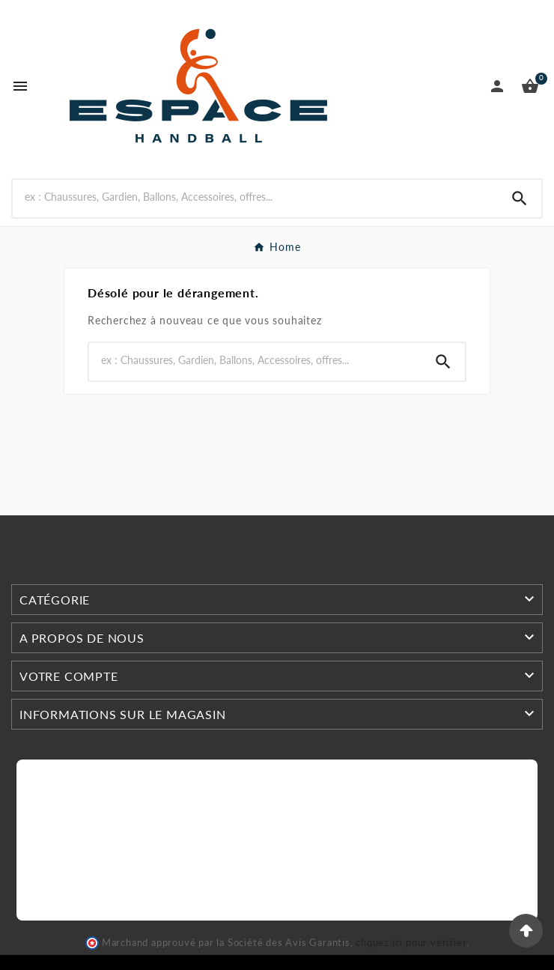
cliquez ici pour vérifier (411, 942)
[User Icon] (497, 86)
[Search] (255, 196)
